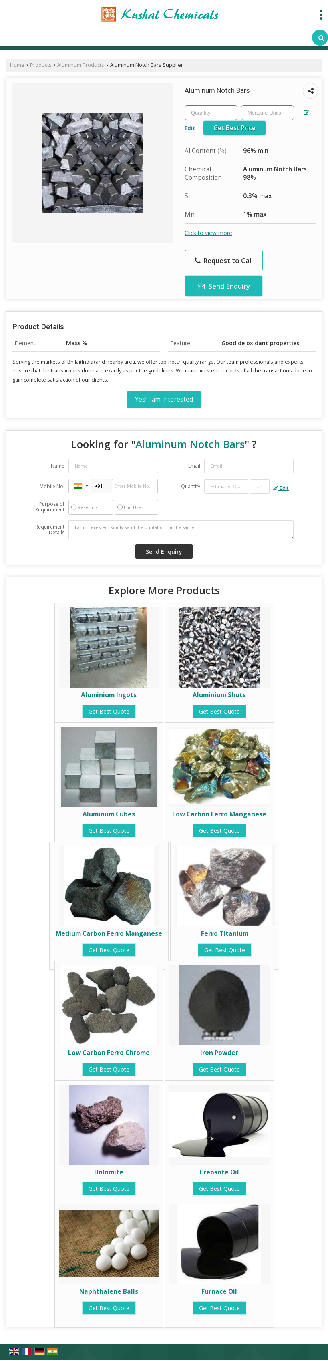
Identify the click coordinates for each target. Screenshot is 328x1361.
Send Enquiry (224, 286)
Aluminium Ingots (109, 695)
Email (194, 465)
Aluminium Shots (219, 695)
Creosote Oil (219, 1172)
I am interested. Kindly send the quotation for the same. (181, 529)
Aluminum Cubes (109, 814)
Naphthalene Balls (108, 1291)
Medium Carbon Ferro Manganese (109, 933)
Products (41, 65)
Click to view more (208, 233)
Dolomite (108, 1172)
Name (57, 465)
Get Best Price (234, 128)
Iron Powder (219, 1053)
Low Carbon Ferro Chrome (109, 1053)
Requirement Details (49, 529)
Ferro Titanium (224, 933)
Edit (281, 487)
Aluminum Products (80, 65)
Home (17, 65)
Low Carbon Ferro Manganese (219, 814)
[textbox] (267, 112)
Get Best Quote (109, 711)
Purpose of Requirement (49, 507)
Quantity (190, 486)
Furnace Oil (219, 1291)
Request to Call (224, 260)
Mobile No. (52, 486)
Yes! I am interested (164, 399)
